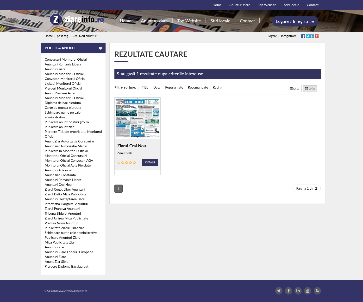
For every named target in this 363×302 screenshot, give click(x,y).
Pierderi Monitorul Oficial (63, 88)
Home (48, 36)
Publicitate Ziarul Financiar (64, 228)
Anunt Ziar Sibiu (56, 261)
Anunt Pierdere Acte (60, 93)
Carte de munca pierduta (63, 107)
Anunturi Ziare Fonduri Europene (69, 252)
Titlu (145, 87)
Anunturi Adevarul (58, 170)
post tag (62, 36)
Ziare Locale (124, 153)
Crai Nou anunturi (85, 36)
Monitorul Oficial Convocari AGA (69, 160)
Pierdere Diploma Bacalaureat (66, 266)
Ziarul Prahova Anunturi (62, 208)
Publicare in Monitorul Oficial (66, 151)
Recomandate (198, 87)
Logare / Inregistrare (295, 21)
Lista (294, 88)
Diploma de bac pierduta (63, 103)
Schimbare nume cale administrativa (71, 233)
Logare (272, 36)
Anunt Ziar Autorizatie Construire (69, 141)
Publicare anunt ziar (59, 127)
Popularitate (174, 87)
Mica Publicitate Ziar (60, 242)
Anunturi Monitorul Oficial (64, 74)
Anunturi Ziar (54, 247)
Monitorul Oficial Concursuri (66, 156)
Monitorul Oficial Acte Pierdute (68, 165)
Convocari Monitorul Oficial (65, 79)
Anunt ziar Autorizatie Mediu (66, 146)
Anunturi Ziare (55, 257)
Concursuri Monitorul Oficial (66, 59)
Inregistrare (289, 36)
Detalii (150, 162)
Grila (310, 88)
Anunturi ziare (55, 69)
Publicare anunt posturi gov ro (67, 122)
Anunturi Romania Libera (63, 64)
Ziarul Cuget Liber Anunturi (65, 189)
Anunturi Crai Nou (58, 184)
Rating (217, 87)
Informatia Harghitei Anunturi (66, 204)
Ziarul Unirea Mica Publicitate (66, 218)
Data (156, 87)
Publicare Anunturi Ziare (62, 237)
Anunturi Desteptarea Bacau (66, 199)
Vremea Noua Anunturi (62, 223)
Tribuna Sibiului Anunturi (63, 213)
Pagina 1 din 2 (306, 188)
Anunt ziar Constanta (60, 175)
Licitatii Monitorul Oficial (63, 83)
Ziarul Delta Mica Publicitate (66, 194)
